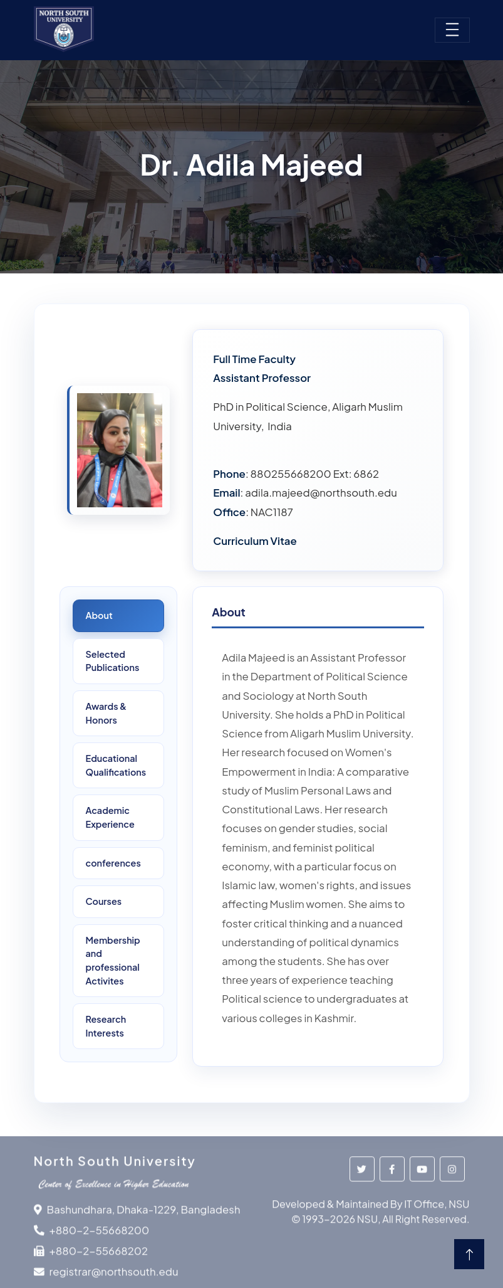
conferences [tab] (113, 862)
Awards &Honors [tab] (106, 713)
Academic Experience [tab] (110, 817)
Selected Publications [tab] (113, 660)
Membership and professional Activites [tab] (113, 960)
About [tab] (99, 615)
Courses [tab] (104, 901)
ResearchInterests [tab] (106, 1025)
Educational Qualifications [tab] (116, 765)
